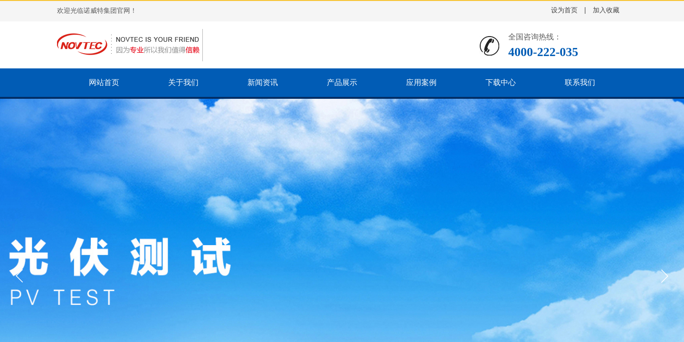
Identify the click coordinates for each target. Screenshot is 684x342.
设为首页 (564, 10)
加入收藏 (606, 10)
